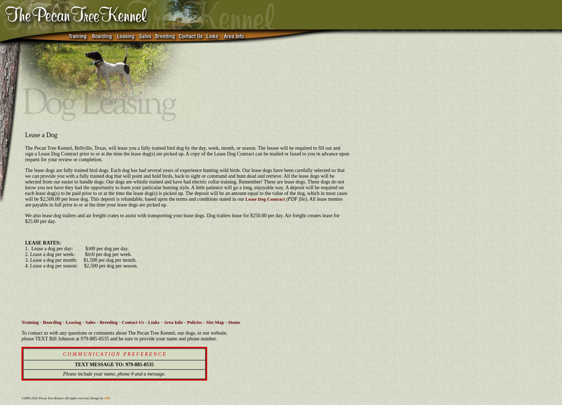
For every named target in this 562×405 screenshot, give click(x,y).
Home (234, 322)
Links (153, 322)
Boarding (52, 322)
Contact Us (133, 322)
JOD (107, 398)
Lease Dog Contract (265, 199)
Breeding (109, 322)
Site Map (215, 322)
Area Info (173, 322)
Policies (194, 322)
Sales (90, 322)
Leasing (73, 322)
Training (30, 322)
